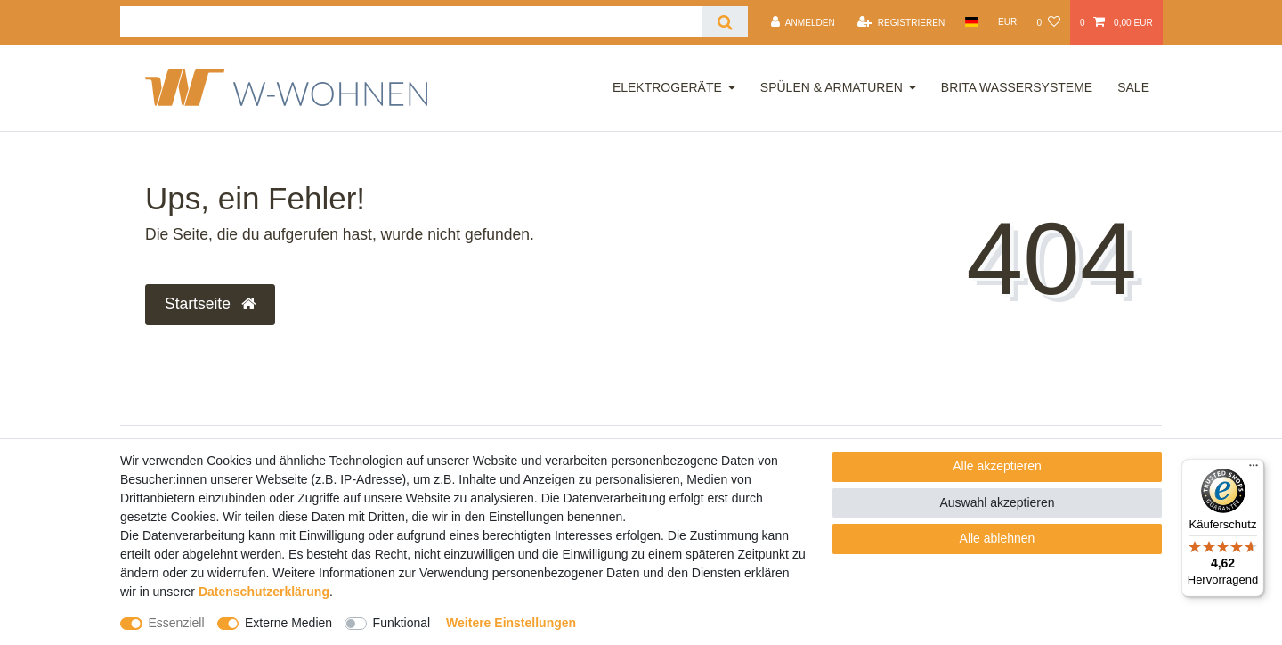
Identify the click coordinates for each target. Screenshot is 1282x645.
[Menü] (1253, 469)
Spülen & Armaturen (831, 87)
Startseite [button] (210, 304)
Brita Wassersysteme (1016, 87)
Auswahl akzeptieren (996, 502)
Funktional (402, 623)
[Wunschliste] (1047, 22)
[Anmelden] (803, 22)
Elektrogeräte (667, 87)
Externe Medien (288, 623)
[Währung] (1007, 22)
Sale (1133, 87)
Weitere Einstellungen (511, 623)
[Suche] (725, 21)
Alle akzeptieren (997, 466)
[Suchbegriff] (411, 21)
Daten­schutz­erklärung (264, 591)
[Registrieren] (901, 22)
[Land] (970, 22)
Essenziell (177, 623)
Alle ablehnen (997, 538)
